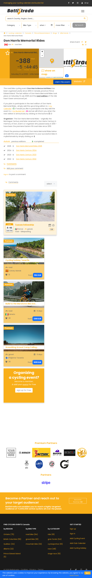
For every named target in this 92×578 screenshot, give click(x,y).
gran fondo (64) (55, 539)
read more (74, 575)
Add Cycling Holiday (78, 548)
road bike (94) (32, 534)
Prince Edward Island (42, 33)
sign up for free (24, 390)
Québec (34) (9, 544)
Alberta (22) (9, 549)
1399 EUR (37, 319)
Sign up (73, 529)
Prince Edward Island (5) (12, 555)
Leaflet (48, 77)
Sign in (72, 533)
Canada (28, 33)
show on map (48, 72)
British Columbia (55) (12, 539)
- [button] (42, 55)
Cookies (24, 569)
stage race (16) (54, 553)
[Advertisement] (24, 421)
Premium (11, 195)
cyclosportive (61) (55, 544)
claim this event (62, 82)
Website (79, 81)
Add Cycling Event (77, 538)
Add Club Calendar (78, 543)
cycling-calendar (15, 33)
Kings (55, 33)
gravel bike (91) (32, 539)
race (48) (52, 549)
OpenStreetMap (58, 77)
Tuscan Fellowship (24, 224)
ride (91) (51, 534)
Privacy (33, 569)
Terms (40, 569)
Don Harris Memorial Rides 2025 (29, 146)
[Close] (87, 573)
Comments (12, 164)
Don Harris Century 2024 (26, 150)
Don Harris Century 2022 (26, 159)
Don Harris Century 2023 (26, 154)
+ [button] (42, 52)
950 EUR (37, 275)
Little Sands (64, 33)
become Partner (78, 501)
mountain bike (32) (34, 544)
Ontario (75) (9, 534)
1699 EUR (37, 362)
